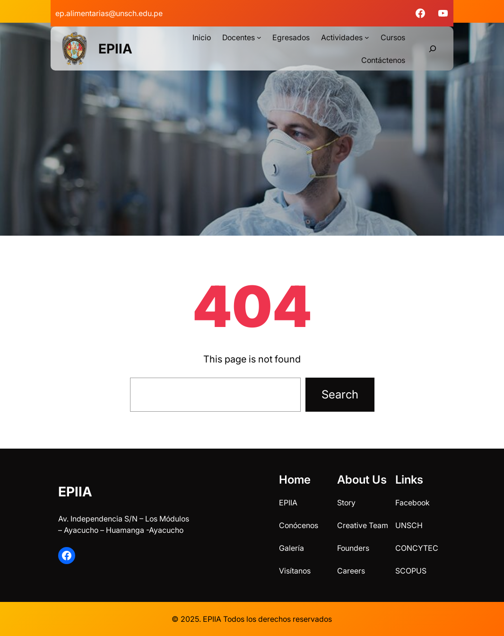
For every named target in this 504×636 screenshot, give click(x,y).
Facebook (412, 502)
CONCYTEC (416, 548)
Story (346, 502)
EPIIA (115, 49)
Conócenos (298, 525)
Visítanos (295, 570)
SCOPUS (410, 570)
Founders (353, 548)
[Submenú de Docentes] (259, 37)
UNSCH (409, 525)
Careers (351, 570)
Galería (291, 548)
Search (340, 394)
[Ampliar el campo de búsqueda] (433, 48)
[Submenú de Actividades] (367, 37)
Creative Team (362, 525)
